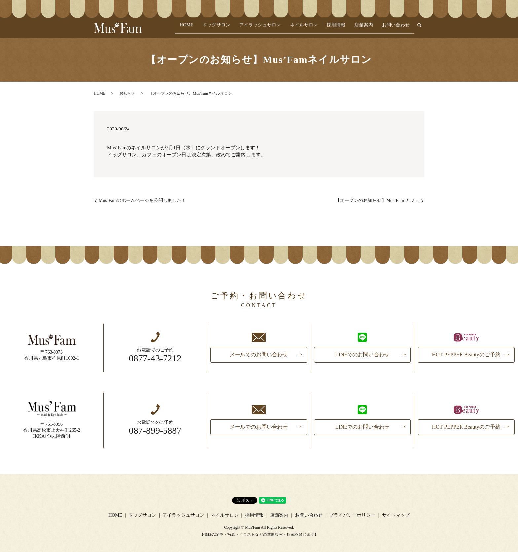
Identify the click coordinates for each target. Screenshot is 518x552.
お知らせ (127, 93)
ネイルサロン (316, 28)
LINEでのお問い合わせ (362, 354)
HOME (209, 28)
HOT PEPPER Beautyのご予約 (466, 354)
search (419, 28)
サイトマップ (396, 515)
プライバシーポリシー (352, 515)
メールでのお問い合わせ (259, 354)
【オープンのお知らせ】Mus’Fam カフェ (377, 200)
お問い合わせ (398, 28)
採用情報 (345, 28)
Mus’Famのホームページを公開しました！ (142, 200)
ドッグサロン (236, 28)
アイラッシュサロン (276, 28)
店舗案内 (369, 28)
